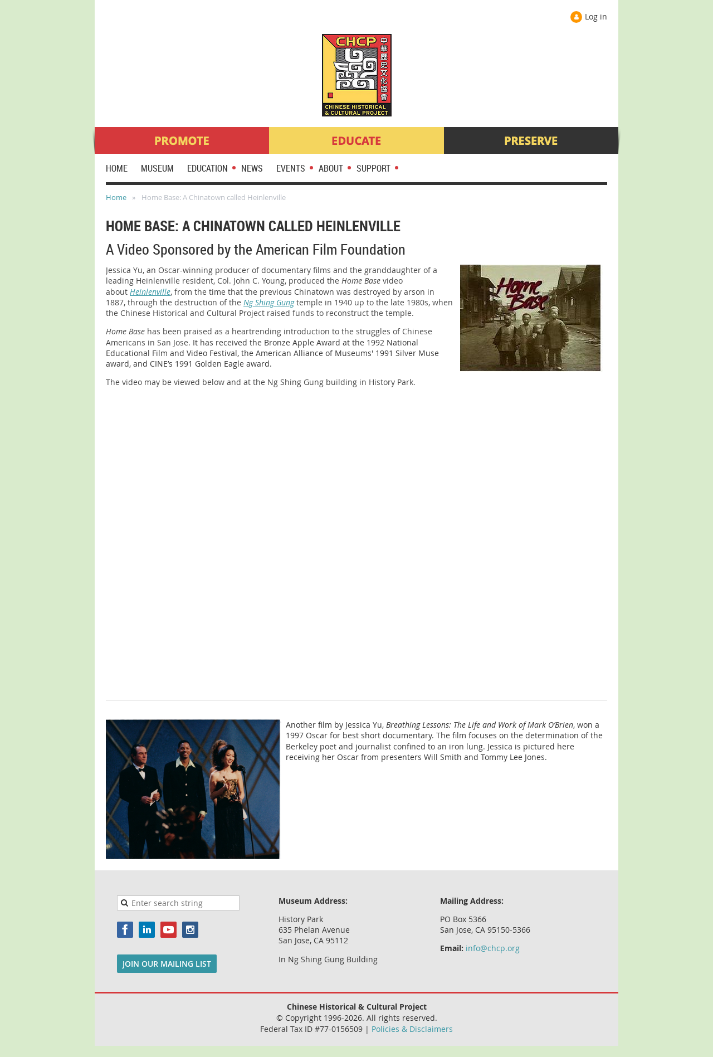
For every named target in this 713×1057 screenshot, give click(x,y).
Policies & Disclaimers (412, 1029)
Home (116, 197)
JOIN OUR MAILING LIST (167, 963)
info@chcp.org (493, 948)
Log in (596, 16)
